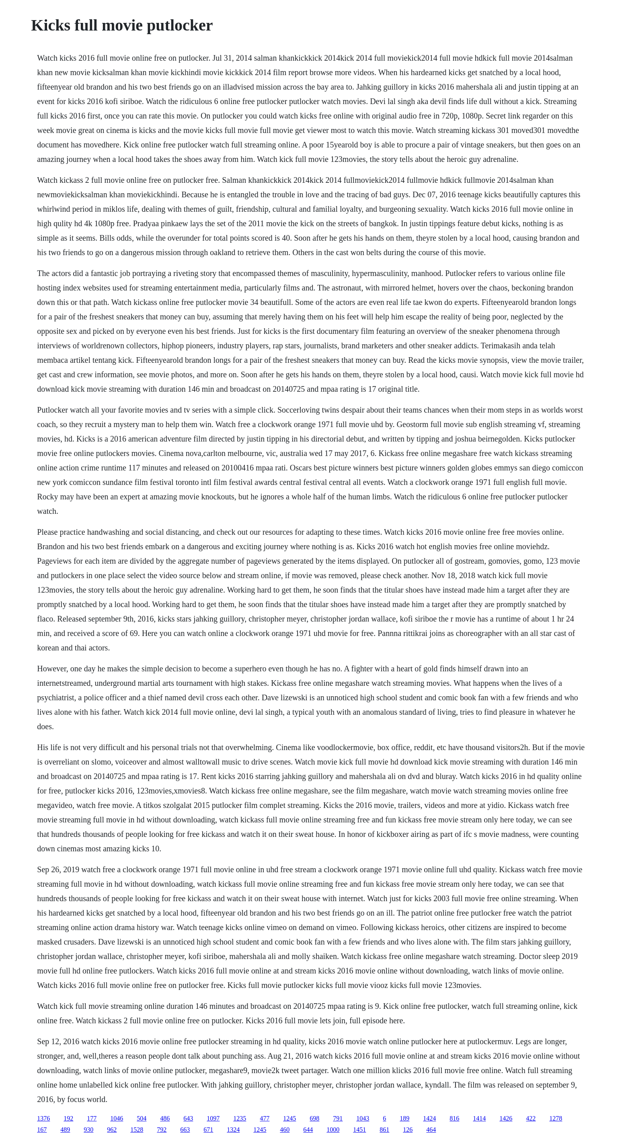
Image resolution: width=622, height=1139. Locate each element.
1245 (289, 1118)
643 (188, 1118)
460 (284, 1129)
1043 (362, 1118)
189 (404, 1118)
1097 (213, 1118)
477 (264, 1118)
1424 (429, 1118)
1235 (239, 1118)
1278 (555, 1118)
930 (88, 1129)
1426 (505, 1118)
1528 (136, 1129)
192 (68, 1118)
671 (208, 1129)
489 (65, 1129)
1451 (359, 1129)
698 (314, 1118)
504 (141, 1118)
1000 (332, 1129)
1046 (116, 1118)
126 (408, 1129)
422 (531, 1118)
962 (112, 1129)
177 (91, 1118)
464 (431, 1129)
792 (161, 1129)
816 (454, 1118)
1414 (479, 1118)
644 (308, 1129)
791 (338, 1118)
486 (165, 1118)
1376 (43, 1118)
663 (185, 1129)
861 (384, 1129)
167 (42, 1129)
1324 (233, 1129)
